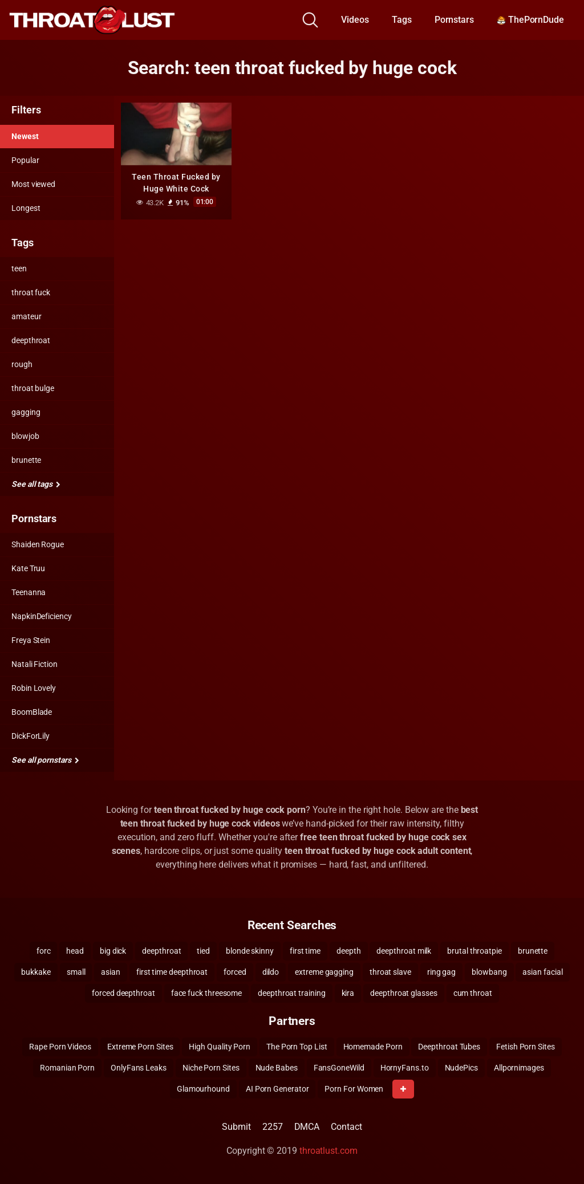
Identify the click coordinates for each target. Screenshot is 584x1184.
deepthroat (30, 340)
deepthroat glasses (403, 993)
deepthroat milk (403, 950)
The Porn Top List (296, 1046)
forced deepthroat (123, 993)
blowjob (25, 436)
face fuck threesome (206, 993)
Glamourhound (203, 1088)
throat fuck (30, 292)
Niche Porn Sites (211, 1067)
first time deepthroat (172, 972)
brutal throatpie (474, 950)
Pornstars (454, 19)
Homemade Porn (373, 1046)
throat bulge (32, 388)
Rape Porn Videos (60, 1046)
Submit (236, 1126)
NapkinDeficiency (41, 616)
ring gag (441, 972)
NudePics (461, 1067)
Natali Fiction (34, 664)
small (76, 972)
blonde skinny (250, 950)
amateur (26, 316)
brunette (26, 460)
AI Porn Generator (277, 1088)
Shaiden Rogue (37, 544)
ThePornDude (530, 19)
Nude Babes (277, 1067)
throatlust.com (328, 1150)
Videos (355, 19)
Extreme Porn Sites (140, 1046)
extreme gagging (324, 972)
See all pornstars (45, 759)
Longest (25, 208)
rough (22, 364)
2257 (272, 1126)
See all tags (35, 484)
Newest (25, 136)
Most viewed (33, 184)
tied (203, 950)
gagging (25, 412)
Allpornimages (519, 1067)
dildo (270, 972)
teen (19, 268)
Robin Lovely (33, 688)
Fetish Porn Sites (525, 1046)
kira (348, 993)
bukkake (35, 972)
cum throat (472, 993)
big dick (113, 950)
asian (110, 972)
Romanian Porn (67, 1067)
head (75, 950)
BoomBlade (31, 712)
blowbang (489, 972)
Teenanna (28, 592)
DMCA (307, 1126)
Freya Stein (30, 640)
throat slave (390, 972)
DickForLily (30, 735)
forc (43, 950)
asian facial (542, 972)
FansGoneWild (339, 1067)
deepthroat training (291, 993)
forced (235, 972)
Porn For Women (354, 1088)
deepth (348, 950)
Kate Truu (28, 568)
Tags (402, 19)
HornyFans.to (404, 1067)
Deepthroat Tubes (449, 1046)
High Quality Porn (219, 1046)
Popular (25, 160)
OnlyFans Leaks (139, 1067)
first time (305, 950)
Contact (346, 1126)
